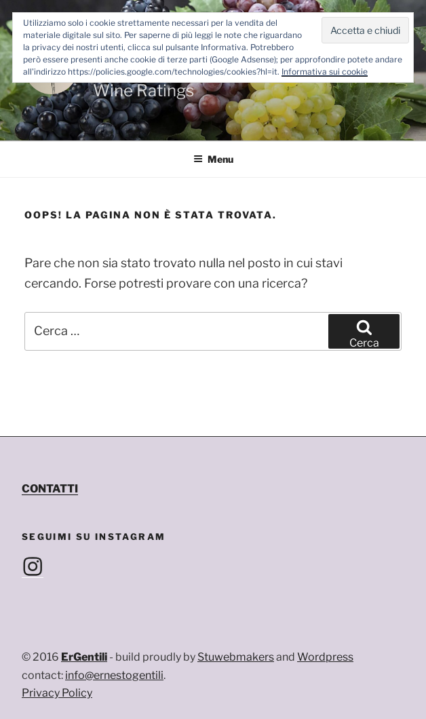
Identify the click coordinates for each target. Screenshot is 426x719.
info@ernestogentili (114, 675)
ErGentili (84, 656)
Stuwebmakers (235, 656)
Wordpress (325, 656)
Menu (213, 159)
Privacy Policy (57, 692)
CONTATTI (50, 488)
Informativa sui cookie (325, 71)
